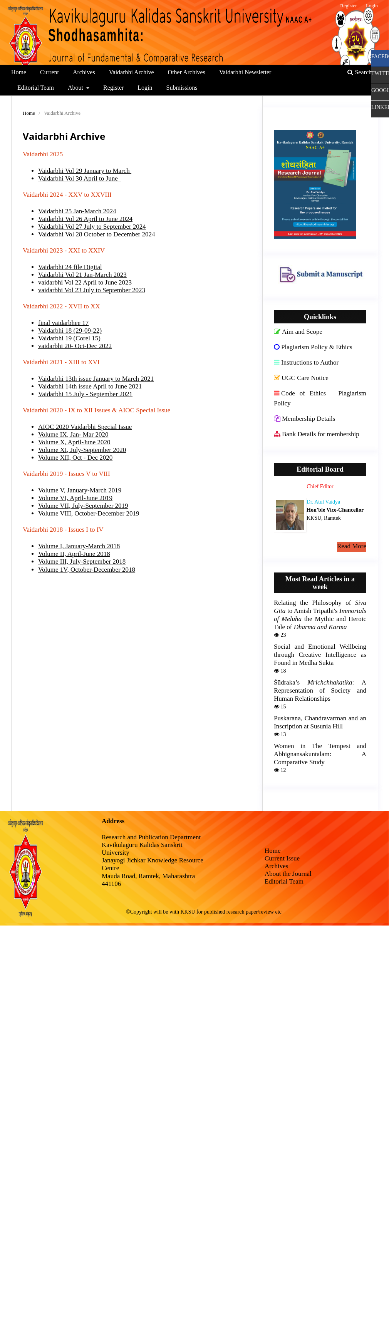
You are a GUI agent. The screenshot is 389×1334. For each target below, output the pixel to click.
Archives (84, 72)
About (76, 87)
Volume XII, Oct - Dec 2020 (75, 457)
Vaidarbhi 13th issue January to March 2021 (96, 378)
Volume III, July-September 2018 (82, 561)
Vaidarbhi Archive (131, 72)
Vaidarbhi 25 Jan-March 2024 (77, 211)
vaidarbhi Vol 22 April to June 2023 (85, 282)
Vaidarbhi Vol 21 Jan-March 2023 (82, 274)
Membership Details (304, 418)
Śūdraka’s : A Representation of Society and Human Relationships (320, 690)
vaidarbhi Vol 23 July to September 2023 (91, 290)
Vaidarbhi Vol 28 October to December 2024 (96, 234)
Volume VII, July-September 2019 (83, 505)
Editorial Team (35, 87)
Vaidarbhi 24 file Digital (70, 267)
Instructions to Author (306, 362)
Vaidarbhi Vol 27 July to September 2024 (92, 226)
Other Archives (186, 72)
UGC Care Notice (301, 378)
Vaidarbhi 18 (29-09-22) (70, 330)
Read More (351, 546)
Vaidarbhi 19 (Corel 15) (69, 338)
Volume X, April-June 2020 (74, 442)
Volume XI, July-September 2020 (82, 450)
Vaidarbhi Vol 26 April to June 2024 (85, 219)
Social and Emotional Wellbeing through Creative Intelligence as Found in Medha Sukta (320, 654)
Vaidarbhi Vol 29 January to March (84, 170)
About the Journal (288, 873)
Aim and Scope (298, 331)
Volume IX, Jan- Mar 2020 (73, 434)
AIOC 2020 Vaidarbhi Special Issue (85, 426)
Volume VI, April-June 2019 (75, 498)
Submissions (182, 87)
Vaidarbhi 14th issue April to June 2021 (90, 386)
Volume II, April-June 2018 (74, 553)
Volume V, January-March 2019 (79, 490)
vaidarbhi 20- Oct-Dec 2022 (75, 346)
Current (49, 72)
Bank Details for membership (316, 434)
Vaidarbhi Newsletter (245, 72)
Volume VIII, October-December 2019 (88, 513)
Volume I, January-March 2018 (79, 546)
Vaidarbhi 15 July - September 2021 (85, 394)
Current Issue (282, 858)
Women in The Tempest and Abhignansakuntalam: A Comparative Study (320, 754)
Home (18, 72)
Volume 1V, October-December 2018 (86, 569)
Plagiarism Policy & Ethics (313, 347)
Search (359, 72)
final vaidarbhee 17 (63, 322)
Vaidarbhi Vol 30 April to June (79, 178)
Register (113, 87)
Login (144, 87)
